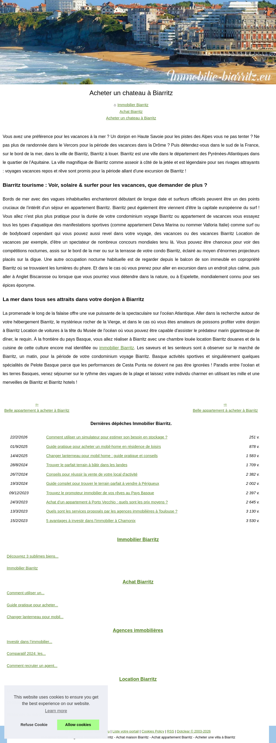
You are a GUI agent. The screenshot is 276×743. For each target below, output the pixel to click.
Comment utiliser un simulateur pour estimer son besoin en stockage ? (106, 437)
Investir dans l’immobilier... (29, 642)
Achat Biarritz (131, 111)
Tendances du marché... (27, 714)
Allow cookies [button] (78, 725)
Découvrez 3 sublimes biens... (32, 556)
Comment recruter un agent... (32, 665)
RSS (170, 731)
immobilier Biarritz (116, 347)
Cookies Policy (153, 731)
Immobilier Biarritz (133, 105)
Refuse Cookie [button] (33, 725)
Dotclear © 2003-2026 (194, 731)
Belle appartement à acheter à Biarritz (37, 410)
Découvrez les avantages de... (33, 702)
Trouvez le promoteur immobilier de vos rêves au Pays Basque (100, 493)
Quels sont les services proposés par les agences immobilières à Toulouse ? (111, 511)
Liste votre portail (125, 731)
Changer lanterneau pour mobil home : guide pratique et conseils (102, 456)
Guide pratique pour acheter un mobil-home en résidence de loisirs (103, 446)
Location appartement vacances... (36, 690)
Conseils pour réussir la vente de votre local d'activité (91, 474)
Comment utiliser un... (25, 593)
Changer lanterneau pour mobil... (35, 617)
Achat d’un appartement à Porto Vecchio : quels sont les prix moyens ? (107, 502)
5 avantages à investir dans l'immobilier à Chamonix (91, 521)
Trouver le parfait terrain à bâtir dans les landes (86, 465)
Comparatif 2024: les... (26, 653)
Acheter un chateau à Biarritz (131, 118)
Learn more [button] (56, 711)
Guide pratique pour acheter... (32, 605)
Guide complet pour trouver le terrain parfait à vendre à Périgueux (102, 483)
